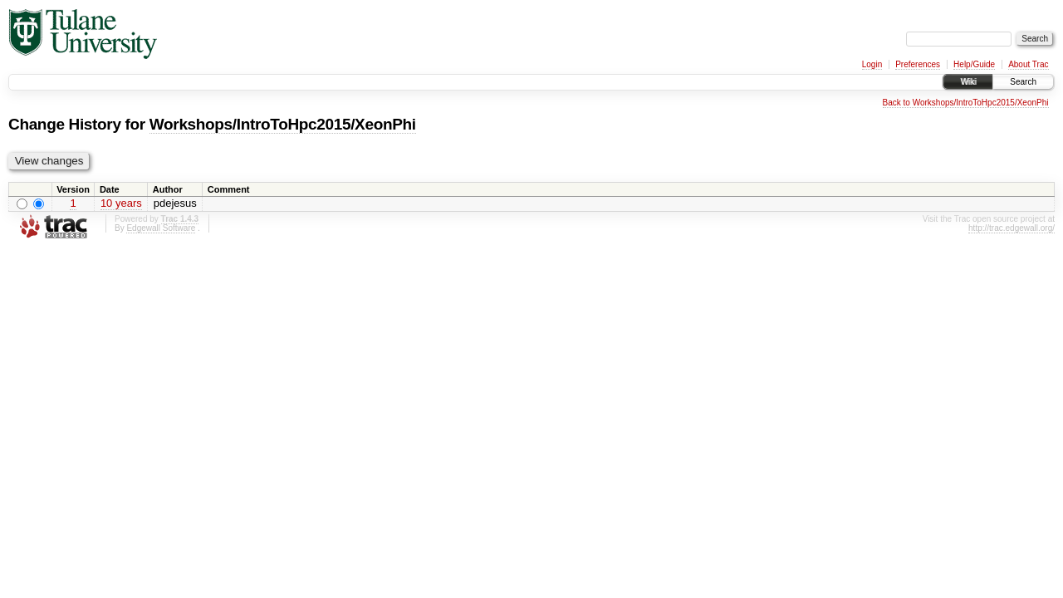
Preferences (917, 64)
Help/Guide (974, 64)
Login (872, 64)
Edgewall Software (160, 228)
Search (1023, 81)
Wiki (968, 81)
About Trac (1028, 64)
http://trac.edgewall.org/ (1011, 228)
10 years (121, 203)
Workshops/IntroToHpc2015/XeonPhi (282, 124)
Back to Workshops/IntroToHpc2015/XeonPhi (966, 102)
